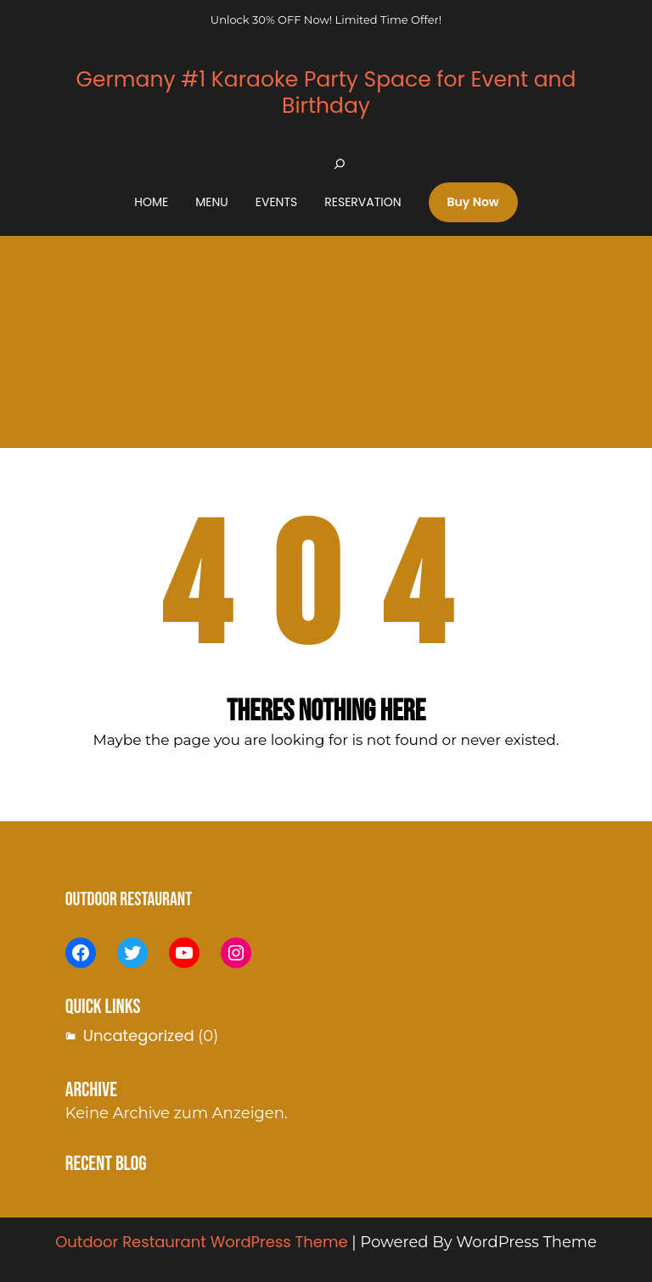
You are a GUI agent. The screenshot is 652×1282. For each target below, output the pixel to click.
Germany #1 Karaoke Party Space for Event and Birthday (326, 92)
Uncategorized (138, 1035)
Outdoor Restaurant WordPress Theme (201, 1241)
